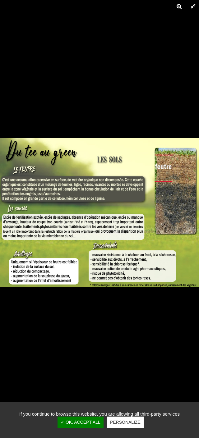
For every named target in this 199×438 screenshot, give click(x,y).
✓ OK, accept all (80, 422)
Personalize (125, 422)
